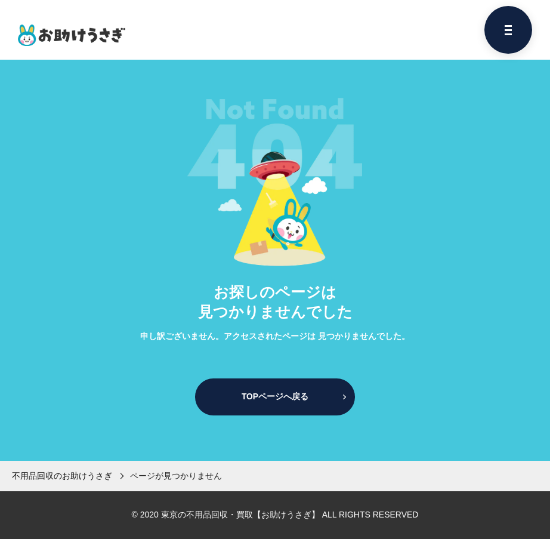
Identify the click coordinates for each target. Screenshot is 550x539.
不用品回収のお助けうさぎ (62, 476)
